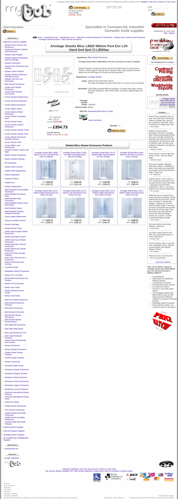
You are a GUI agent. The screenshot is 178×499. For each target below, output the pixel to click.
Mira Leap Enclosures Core (15, 333)
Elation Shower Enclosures (15, 155)
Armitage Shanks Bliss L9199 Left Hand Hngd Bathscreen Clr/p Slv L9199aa (74, 155)
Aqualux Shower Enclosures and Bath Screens (16, 76)
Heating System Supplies (13, 427)
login (165, 33)
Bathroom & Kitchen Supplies (15, 42)
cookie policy (99, 471)
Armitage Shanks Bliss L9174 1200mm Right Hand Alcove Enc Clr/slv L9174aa (103, 193)
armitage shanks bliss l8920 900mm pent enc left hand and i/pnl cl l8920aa (167, 102)
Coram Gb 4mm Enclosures (16, 101)
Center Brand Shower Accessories (13, 93)
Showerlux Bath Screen (14, 366)
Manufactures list (11, 449)
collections (66, 469)
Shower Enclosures (12, 362)
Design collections (12, 458)
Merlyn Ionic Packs (12, 287)
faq (168, 2)
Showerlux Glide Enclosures (16, 377)
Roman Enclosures (12, 345)
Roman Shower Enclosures (15, 349)
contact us (162, 2)
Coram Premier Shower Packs (17, 130)
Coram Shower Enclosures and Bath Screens (15, 138)
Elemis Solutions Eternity (15, 159)
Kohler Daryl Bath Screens (15, 237)
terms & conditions (112, 471)
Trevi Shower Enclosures (15, 410)
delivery (59, 471)
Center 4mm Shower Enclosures (13, 88)
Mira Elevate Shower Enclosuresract (13, 321)
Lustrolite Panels (11, 267)
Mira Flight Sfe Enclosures (15, 325)
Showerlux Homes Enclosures (17, 381)
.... (162, 262)
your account (93, 469)
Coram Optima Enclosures (15, 105)
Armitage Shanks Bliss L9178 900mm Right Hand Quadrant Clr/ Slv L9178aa (103, 155)
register (172, 33)
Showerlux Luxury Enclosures (16, 389)
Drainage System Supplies (14, 435)
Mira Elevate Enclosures (14, 312)
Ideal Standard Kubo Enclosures (13, 200)
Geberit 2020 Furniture (14, 167)
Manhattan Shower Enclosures (17, 271)
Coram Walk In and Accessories (12, 146)
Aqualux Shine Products (14, 71)
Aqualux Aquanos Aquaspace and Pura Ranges (16, 59)
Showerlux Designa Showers (16, 373)
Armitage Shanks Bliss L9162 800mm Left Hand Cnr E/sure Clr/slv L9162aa (131, 155)
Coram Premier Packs (13, 122)
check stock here (95, 120)
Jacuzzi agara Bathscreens (15, 217)
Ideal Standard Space (13, 208)
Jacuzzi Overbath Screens (15, 220)
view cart (152, 2)
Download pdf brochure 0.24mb (100, 111)
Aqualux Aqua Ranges (14, 55)
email (49, 134)
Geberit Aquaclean (12, 175)
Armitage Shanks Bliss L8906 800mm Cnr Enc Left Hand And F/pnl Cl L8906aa (46, 155)
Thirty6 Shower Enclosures (15, 406)
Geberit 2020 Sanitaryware (15, 171)
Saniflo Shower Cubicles (14, 358)
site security (50, 471)
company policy (126, 471)
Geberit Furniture (11, 179)
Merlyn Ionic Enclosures (14, 283)
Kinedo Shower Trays (13, 228)
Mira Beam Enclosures (14, 308)
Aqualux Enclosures (13, 63)
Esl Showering (10, 163)
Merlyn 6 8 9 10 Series (14, 275)
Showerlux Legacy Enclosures (17, 385)
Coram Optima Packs (13, 109)
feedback (144, 2)
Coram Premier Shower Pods (16, 134)
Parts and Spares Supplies (14, 431)
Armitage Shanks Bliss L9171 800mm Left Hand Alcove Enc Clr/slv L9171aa (74, 193)
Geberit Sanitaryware (13, 186)
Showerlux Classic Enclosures (17, 370)
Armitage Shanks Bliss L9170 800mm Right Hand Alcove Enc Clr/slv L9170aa (46, 193)
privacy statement (86, 471)
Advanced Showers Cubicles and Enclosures (16, 50)
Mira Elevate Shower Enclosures (13, 316)
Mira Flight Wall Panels (14, 329)
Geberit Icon (10, 183)
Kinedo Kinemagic (12, 224)
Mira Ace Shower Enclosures (16, 300)
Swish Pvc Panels (12, 402)
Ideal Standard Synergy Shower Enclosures (14, 212)
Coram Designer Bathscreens (16, 97)
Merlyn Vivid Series (12, 296)
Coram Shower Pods (13, 142)
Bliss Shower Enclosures (14, 84)
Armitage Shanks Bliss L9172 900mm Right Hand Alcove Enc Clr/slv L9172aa (131, 193)
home (173, 2)
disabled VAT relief (70, 471)
